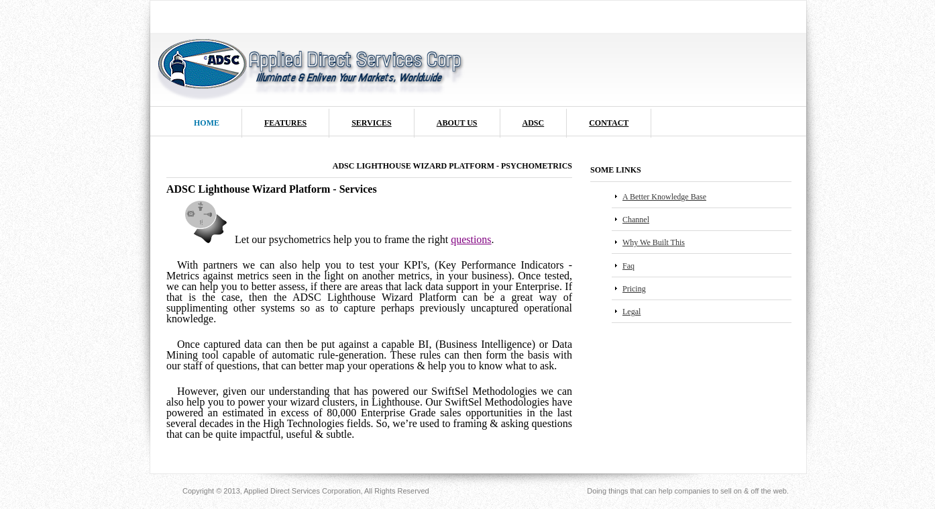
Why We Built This (653, 242)
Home (206, 123)
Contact (608, 123)
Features (285, 123)
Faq (628, 266)
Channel (635, 219)
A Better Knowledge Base (664, 196)
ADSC (533, 123)
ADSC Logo (311, 66)
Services (371, 123)
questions (471, 239)
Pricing (634, 288)
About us (457, 123)
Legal (631, 311)
